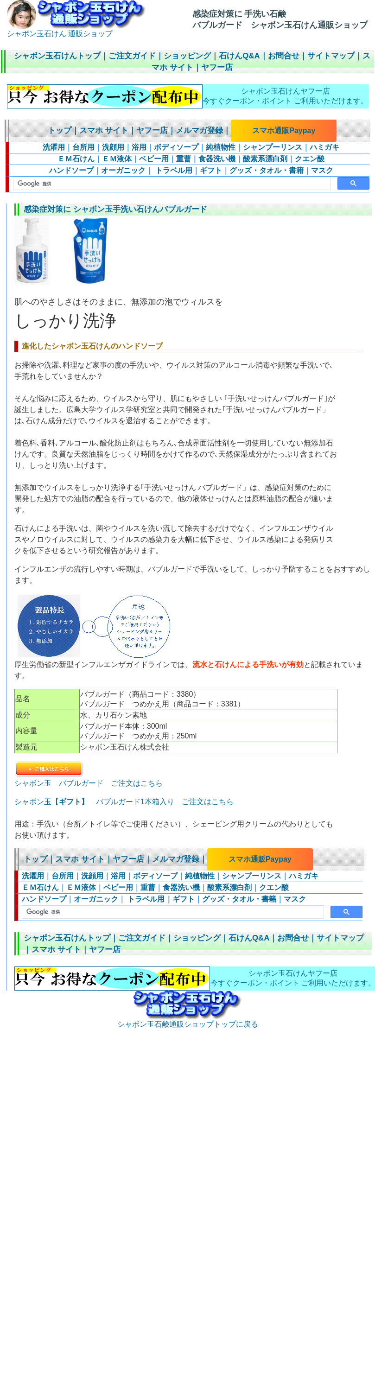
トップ (59, 130)
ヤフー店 (217, 67)
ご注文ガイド (132, 55)
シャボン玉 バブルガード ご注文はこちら (88, 779)
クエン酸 (309, 159)
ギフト (211, 170)
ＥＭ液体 (117, 159)
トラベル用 (172, 170)
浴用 (139, 147)
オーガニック (123, 170)
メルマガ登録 (199, 130)
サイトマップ (331, 55)
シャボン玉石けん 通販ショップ (76, 30)
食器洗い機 (216, 159)
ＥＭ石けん (76, 159)
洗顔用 (113, 147)
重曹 (183, 159)
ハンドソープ (71, 170)
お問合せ (283, 55)
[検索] (171, 183)
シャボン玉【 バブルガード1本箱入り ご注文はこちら (124, 802)
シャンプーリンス (272, 147)
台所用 (83, 147)
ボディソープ (176, 147)
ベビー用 (154, 159)
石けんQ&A (239, 55)
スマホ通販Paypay (283, 130)
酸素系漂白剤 (265, 159)
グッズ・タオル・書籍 (266, 170)
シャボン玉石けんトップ (57, 55)
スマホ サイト (104, 130)
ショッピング (187, 55)
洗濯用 (54, 147)
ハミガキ (324, 147)
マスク (322, 170)
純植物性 (220, 147)
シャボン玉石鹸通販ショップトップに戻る (187, 1020)
